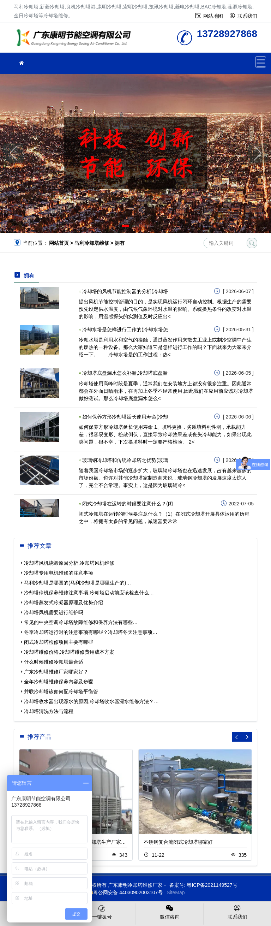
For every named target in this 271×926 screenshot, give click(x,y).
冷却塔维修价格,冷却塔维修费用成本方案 (69, 652)
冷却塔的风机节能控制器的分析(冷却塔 (125, 291)
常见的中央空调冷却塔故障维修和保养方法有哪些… (81, 622)
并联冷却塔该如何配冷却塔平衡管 (61, 691)
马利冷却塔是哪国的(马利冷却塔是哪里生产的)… (77, 583)
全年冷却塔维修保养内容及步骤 (58, 681)
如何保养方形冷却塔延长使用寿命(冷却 (125, 417)
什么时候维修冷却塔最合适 (53, 662)
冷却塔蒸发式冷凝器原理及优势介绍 (63, 602)
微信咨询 (169, 911)
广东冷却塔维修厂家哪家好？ (56, 672)
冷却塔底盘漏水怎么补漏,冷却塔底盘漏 (125, 373)
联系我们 (247, 16)
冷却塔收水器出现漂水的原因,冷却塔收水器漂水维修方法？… (91, 701)
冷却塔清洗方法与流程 (48, 711)
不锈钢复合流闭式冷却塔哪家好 (178, 842)
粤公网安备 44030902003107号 (124, 892)
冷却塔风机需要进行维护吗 (53, 612)
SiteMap (176, 892)
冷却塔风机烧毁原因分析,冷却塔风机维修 (69, 563)
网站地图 (213, 16)
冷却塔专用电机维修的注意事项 (58, 573)
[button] (125, 226)
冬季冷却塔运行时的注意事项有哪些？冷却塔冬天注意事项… (90, 632)
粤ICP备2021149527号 (212, 885)
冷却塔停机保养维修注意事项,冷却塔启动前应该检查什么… (89, 592)
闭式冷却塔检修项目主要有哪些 (58, 642)
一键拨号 (102, 911)
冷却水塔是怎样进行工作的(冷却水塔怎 (125, 329)
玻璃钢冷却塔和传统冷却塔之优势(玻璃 (125, 460)
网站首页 (59, 243)
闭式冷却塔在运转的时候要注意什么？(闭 (127, 503)
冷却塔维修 (75, 40)
